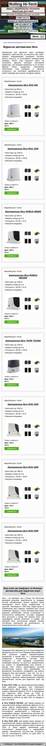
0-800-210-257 (23, 18)
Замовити (11, 129)
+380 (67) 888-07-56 (23, 24)
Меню (36, 36)
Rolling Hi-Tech (23, 4)
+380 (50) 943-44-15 (23, 28)
